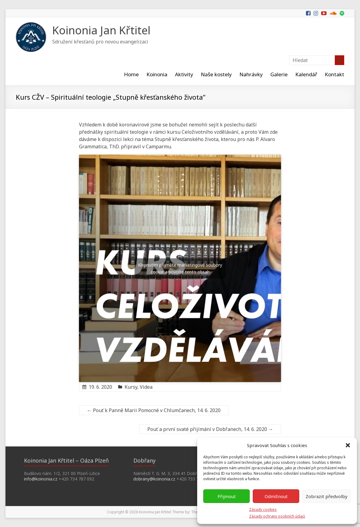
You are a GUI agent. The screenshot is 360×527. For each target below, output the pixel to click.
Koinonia (156, 74)
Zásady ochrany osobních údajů (277, 516)
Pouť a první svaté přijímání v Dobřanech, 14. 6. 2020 (210, 429)
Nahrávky (251, 74)
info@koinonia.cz (40, 479)
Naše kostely (216, 74)
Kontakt (334, 74)
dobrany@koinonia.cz (154, 479)
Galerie (279, 74)
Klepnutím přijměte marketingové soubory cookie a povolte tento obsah (180, 268)
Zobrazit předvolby (327, 496)
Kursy (131, 387)
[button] (348, 445)
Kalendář (306, 74)
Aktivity (184, 74)
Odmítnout (276, 496)
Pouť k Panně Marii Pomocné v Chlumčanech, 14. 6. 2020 (154, 410)
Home (131, 74)
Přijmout (227, 496)
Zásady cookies (263, 509)
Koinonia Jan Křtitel (101, 30)
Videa (146, 387)
